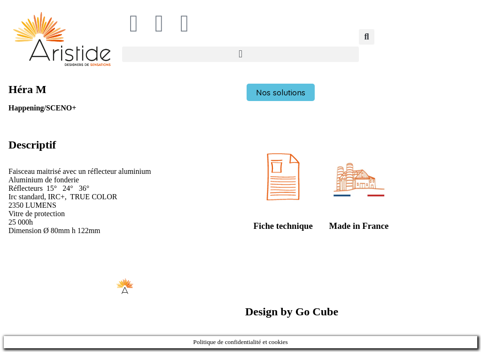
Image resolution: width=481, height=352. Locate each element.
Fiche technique (283, 226)
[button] (240, 54)
